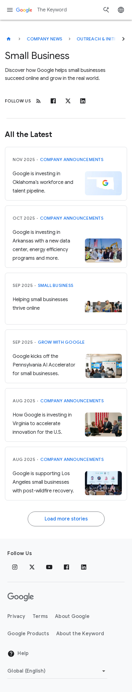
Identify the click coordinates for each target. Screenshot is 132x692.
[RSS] (38, 100)
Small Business (56, 285)
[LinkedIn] (83, 567)
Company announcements (71, 159)
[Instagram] (14, 567)
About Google (72, 616)
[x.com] (68, 100)
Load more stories (66, 519)
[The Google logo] (20, 597)
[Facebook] (53, 100)
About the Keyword (80, 634)
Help (18, 653)
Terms (40, 616)
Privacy (16, 616)
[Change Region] (57, 671)
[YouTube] (49, 567)
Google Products (28, 634)
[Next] (123, 38)
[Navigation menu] (10, 10)
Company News (44, 39)
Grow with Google (61, 342)
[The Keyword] (8, 38)
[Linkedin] (82, 100)
